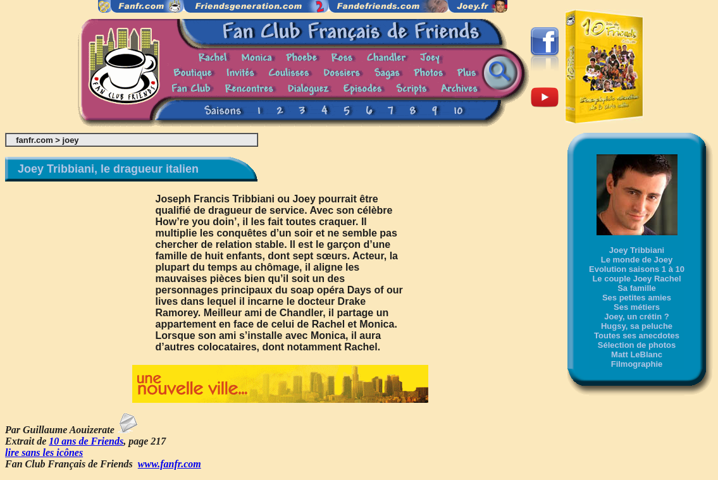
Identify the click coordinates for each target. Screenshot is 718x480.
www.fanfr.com (169, 463)
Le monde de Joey (636, 259)
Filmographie (637, 364)
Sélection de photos (637, 345)
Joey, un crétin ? (636, 316)
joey (71, 140)
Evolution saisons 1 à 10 (636, 269)
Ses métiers (637, 307)
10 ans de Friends (86, 441)
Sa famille (636, 288)
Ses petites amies (636, 297)
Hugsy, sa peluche (636, 326)
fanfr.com (34, 140)
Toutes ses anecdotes (636, 335)
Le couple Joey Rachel (636, 278)
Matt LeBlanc (636, 354)
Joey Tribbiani (636, 250)
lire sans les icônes (44, 452)
